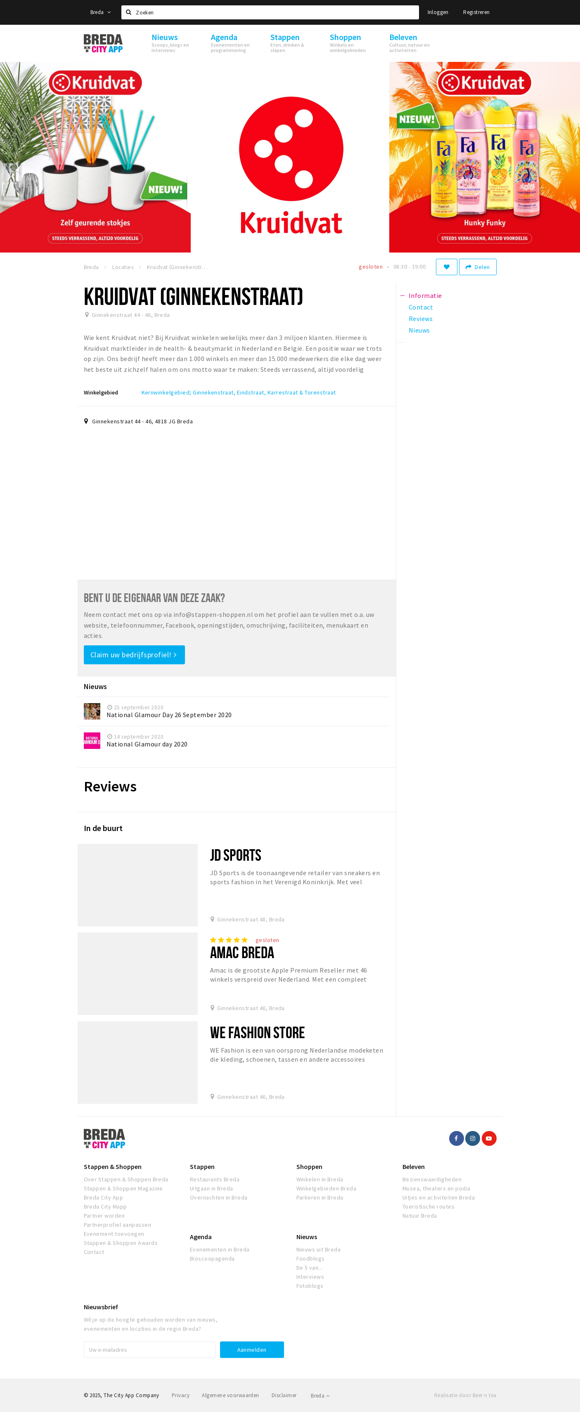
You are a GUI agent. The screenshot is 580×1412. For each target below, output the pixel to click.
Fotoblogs (310, 1285)
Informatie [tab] (425, 295)
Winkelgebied (101, 392)
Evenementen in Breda (220, 1249)
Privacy (180, 1395)
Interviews (310, 1276)
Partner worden (104, 1215)
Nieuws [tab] (419, 330)
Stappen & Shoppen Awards (121, 1243)
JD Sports (235, 855)
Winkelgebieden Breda (326, 1188)
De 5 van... (309, 1267)
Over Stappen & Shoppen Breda (126, 1179)
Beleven (413, 1166)
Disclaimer (284, 1395)
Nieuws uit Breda (318, 1249)
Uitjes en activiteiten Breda (438, 1197)
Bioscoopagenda (212, 1258)
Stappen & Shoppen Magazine (123, 1188)
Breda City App (103, 1197)
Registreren (476, 12)
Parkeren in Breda (319, 1197)
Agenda (201, 1237)
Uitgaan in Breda (211, 1188)
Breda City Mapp (105, 1206)
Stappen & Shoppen (113, 1166)
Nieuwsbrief (101, 1307)
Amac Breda (242, 952)
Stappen (202, 1166)
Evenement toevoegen (114, 1233)
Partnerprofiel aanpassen (118, 1224)
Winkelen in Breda (319, 1179)
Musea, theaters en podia (436, 1188)
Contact (94, 1252)
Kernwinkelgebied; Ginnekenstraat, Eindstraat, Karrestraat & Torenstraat (239, 392)
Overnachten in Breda (219, 1197)
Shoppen (309, 1166)
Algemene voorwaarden (230, 1395)
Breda (100, 12)
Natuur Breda (419, 1215)
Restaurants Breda (214, 1179)
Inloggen (438, 12)
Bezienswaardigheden (432, 1179)
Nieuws (306, 1237)
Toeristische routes (428, 1206)
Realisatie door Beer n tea (465, 1395)
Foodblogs (310, 1258)
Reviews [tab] (421, 318)
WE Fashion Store (257, 1032)
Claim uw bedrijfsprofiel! (133, 654)
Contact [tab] (421, 307)
